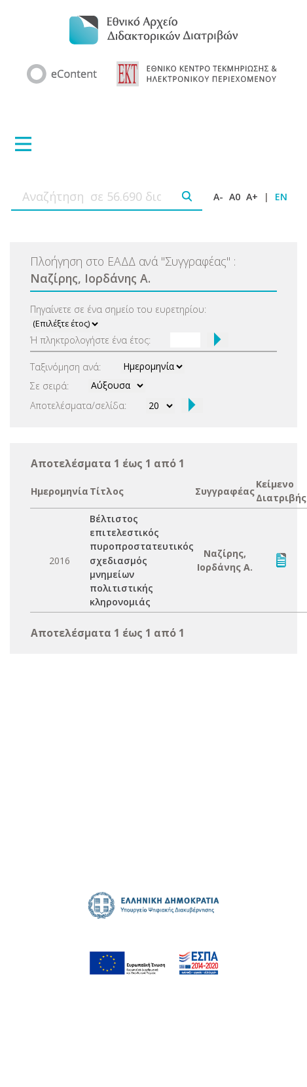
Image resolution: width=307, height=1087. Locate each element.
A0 (234, 196)
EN (281, 196)
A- (218, 196)
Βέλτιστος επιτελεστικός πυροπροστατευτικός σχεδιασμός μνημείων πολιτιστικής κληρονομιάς (142, 560)
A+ (252, 196)
